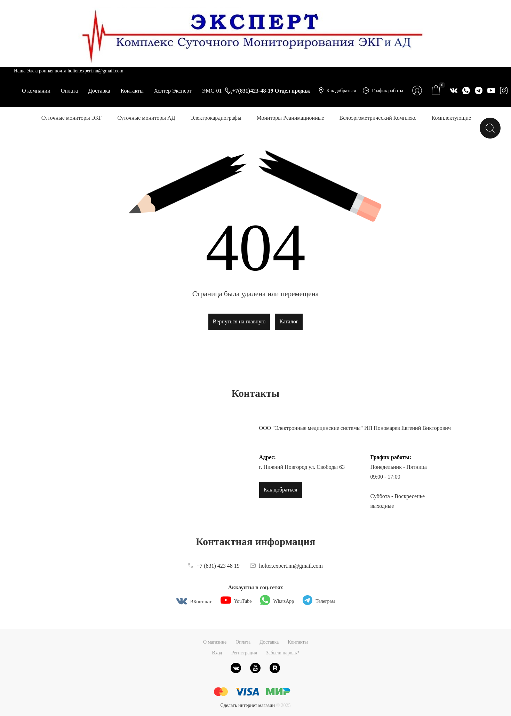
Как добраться (280, 490)
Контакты (132, 91)
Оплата (69, 91)
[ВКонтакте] (236, 668)
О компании (36, 91)
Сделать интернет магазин (247, 705)
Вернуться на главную (239, 321)
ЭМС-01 (212, 91)
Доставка (99, 91)
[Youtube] (255, 668)
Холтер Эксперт (173, 91)
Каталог (288, 321)
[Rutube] (275, 668)
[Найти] (490, 128)
